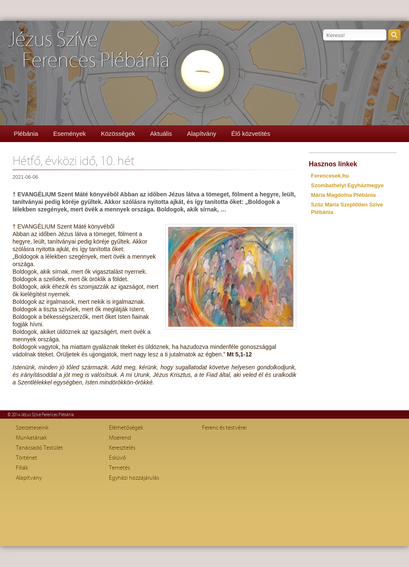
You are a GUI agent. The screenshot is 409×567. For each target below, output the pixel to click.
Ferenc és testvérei (224, 428)
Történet (26, 458)
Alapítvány (201, 133)
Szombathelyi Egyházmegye (347, 185)
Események (69, 133)
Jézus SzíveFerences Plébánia (88, 50)
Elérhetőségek (126, 428)
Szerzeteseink (32, 428)
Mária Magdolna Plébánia (343, 195)
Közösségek (118, 133)
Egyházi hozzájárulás (134, 478)
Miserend (120, 438)
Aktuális (161, 133)
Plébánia (26, 133)
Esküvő (117, 458)
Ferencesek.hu (330, 176)
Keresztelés (122, 448)
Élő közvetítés (250, 133)
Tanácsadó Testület (39, 448)
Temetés (119, 468)
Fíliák (22, 468)
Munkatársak (31, 438)
